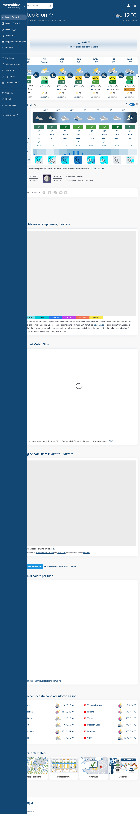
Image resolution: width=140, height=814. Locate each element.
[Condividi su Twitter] (66, 190)
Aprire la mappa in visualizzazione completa (52, 661)
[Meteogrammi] (70, 748)
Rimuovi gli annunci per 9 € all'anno (83, 44)
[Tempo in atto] (123, 16)
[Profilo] (127, 5)
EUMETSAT (72, 533)
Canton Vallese (37, 20)
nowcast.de (121, 314)
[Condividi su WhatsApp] (54, 190)
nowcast (97, 533)
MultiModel (109, 166)
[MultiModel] (124, 748)
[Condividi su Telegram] (72, 190)
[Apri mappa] (60, 6)
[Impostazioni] (134, 5)
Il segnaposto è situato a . (50, 529)
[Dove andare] (97, 748)
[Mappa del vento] (43, 748)
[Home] (11, 6)
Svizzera (48, 20)
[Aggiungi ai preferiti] (61, 15)
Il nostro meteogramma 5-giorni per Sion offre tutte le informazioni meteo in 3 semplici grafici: (79, 430)
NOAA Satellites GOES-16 (55, 533)
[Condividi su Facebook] (60, 190)
